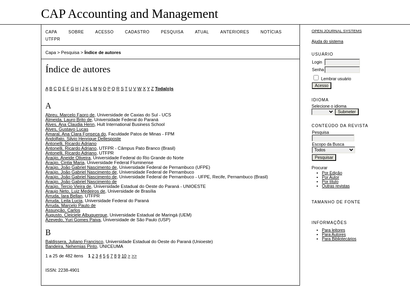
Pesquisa (172, 32)
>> (134, 255)
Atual (202, 32)
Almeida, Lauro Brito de (68, 119)
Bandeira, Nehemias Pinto (71, 246)
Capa (51, 32)
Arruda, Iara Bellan (63, 195)
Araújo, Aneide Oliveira (68, 157)
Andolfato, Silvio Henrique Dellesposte (83, 138)
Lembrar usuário (336, 79)
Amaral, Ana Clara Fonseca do (75, 133)
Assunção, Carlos (62, 210)
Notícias (271, 32)
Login (317, 62)
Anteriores (234, 32)
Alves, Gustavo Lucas (66, 129)
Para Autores (334, 234)
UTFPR (52, 39)
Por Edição (332, 173)
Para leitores (333, 230)
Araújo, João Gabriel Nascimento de (81, 167)
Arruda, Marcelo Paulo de (70, 205)
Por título (330, 182)
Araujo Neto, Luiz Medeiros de (75, 191)
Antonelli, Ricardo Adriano (71, 143)
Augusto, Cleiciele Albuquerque (76, 215)
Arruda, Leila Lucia (63, 200)
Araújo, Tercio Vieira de (68, 186)
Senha (318, 70)
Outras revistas (336, 186)
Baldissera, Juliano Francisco (74, 241)
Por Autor (330, 177)
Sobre (76, 32)
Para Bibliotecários (339, 239)
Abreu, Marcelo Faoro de (70, 114)
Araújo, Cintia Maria (64, 162)
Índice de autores (102, 52)
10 (124, 255)
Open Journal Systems (336, 31)
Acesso (104, 32)
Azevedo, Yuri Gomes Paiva (73, 219)
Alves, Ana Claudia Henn (70, 124)
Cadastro (137, 32)
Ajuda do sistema (327, 41)
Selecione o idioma (328, 106)
